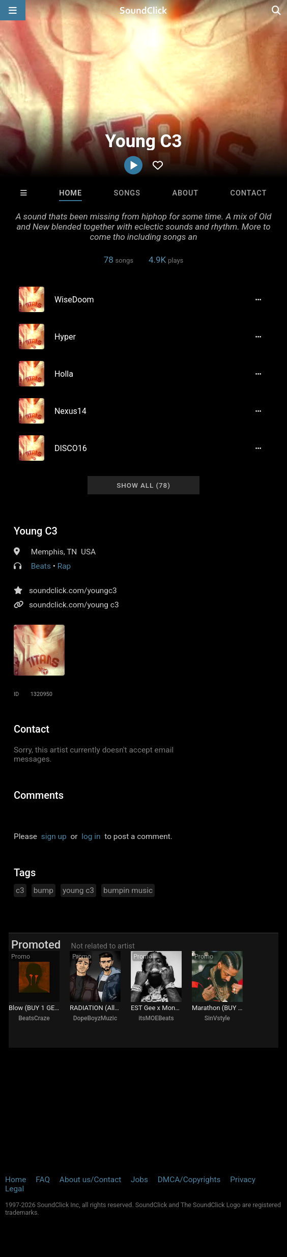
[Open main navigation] (12, 10)
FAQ (43, 1179)
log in (90, 836)
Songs (127, 193)
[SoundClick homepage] (143, 10)
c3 (20, 890)
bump (43, 890)
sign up (54, 836)
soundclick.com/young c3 (74, 604)
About (185, 193)
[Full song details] (258, 299)
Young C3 (36, 531)
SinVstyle (217, 1018)
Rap (64, 566)
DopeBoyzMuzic (95, 1018)
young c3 (78, 890)
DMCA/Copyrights (189, 1179)
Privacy (242, 1179)
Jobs (139, 1179)
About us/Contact (90, 1179)
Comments (39, 795)
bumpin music (128, 890)
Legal (14, 1188)
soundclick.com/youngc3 (73, 590)
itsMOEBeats (156, 1018)
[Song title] (146, 299)
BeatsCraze (33, 1018)
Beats (41, 566)
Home (70, 193)
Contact (249, 193)
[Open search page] (277, 10)
